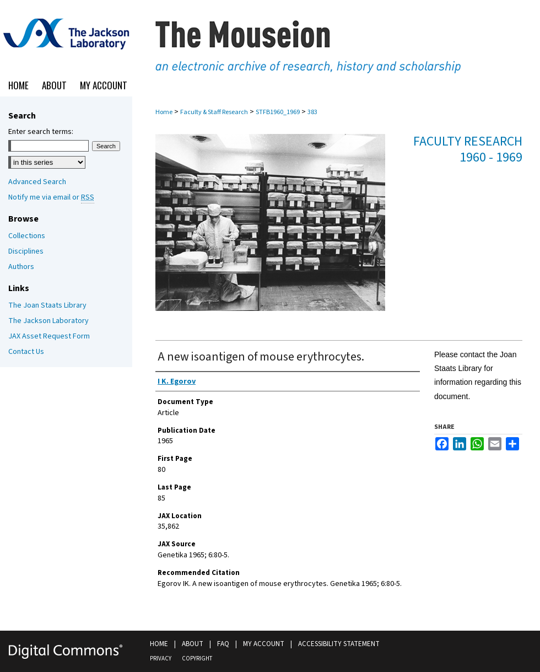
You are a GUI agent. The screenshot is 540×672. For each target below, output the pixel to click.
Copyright (197, 658)
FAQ (223, 644)
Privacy (160, 658)
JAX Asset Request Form (49, 336)
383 (312, 112)
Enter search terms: (40, 131)
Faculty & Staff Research (214, 112)
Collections (26, 235)
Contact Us (26, 351)
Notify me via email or (51, 197)
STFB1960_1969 (278, 112)
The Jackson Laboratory (48, 320)
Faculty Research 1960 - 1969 (467, 149)
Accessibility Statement (339, 644)
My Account (263, 644)
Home (163, 112)
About (192, 644)
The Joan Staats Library (47, 305)
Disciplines (26, 251)
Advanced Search (37, 181)
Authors (21, 266)
